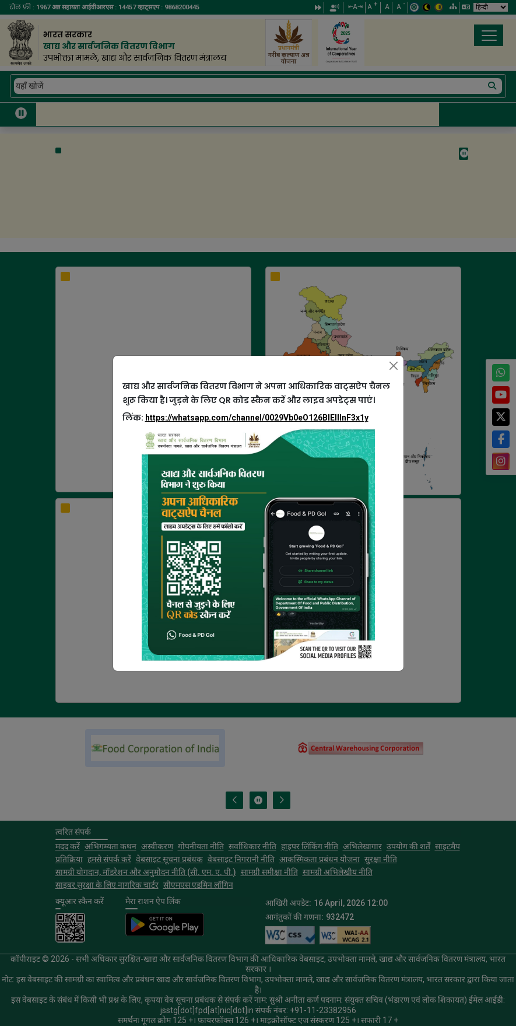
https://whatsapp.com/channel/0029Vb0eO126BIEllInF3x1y (256, 417)
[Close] (393, 365)
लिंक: (245, 417)
